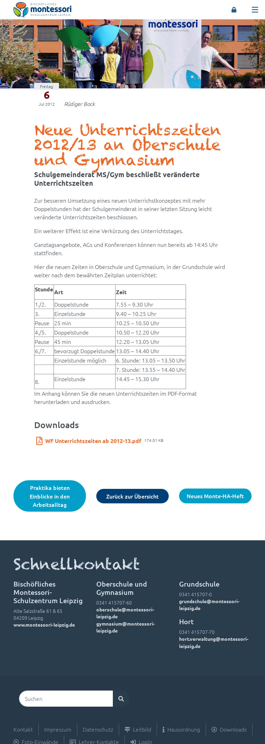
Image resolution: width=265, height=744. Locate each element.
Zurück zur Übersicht (132, 496)
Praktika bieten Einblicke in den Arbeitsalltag (50, 496)
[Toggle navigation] (255, 9)
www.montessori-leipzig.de (44, 624)
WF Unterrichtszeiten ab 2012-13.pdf (93, 440)
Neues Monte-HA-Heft (215, 496)
